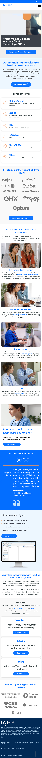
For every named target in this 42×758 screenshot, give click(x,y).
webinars (22, 608)
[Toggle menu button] (39, 5)
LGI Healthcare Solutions (17, 734)
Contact (38, 742)
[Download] (21, 647)
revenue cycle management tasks (27, 274)
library (33, 608)
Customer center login (35, 1)
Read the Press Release (21, 52)
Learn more (9, 536)
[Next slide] (41, 481)
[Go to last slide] (1, 481)
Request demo (21, 84)
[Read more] (21, 667)
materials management (20, 314)
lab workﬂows (19, 393)
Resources (25, 742)
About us (31, 743)
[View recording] (21, 626)
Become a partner (21, 218)
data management (27, 354)
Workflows (18, 742)
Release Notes (5, 748)
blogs (16, 608)
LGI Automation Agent (5, 743)
